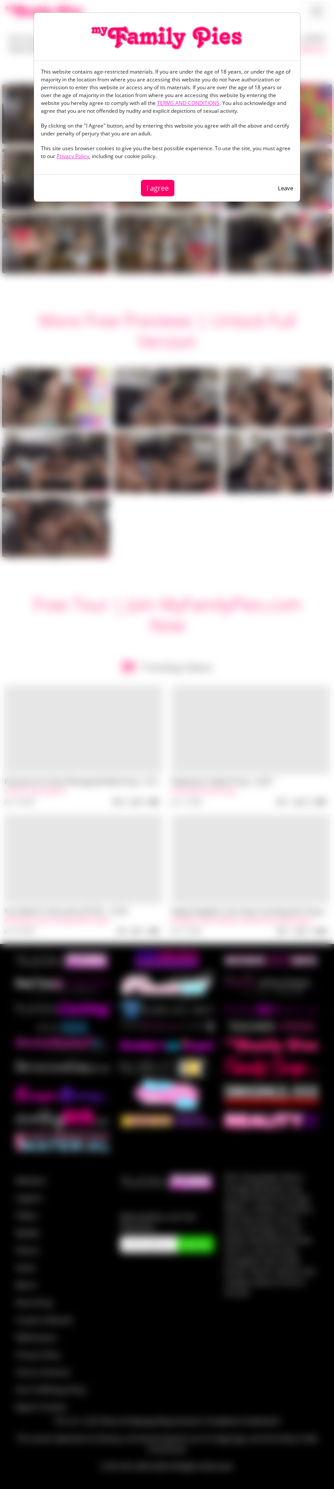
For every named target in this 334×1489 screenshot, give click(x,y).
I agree (158, 188)
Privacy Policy (73, 156)
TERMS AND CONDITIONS (188, 103)
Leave (285, 188)
